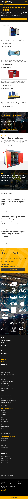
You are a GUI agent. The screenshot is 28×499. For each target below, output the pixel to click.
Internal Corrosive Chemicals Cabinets (8, 400)
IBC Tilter (3, 428)
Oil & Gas (3, 473)
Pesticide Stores (4, 383)
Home (2, 337)
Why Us (3, 342)
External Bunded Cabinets (6, 395)
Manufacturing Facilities (5, 456)
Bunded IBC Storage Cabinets (6, 398)
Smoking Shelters (4, 440)
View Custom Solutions (7, 64)
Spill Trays (3, 410)
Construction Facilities (5, 466)
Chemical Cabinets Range (6, 393)
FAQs (2, 350)
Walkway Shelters (4, 447)
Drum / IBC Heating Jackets (6, 431)
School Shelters (4, 442)
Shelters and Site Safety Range (8, 436)
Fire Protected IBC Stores (6, 376)
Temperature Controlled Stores (7, 381)
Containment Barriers (5, 426)
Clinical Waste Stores (5, 386)
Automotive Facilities (5, 469)
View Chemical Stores (7, 43)
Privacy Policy (3, 490)
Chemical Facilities (5, 464)
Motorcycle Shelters (5, 449)
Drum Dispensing (4, 421)
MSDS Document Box (5, 433)
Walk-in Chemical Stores (5, 372)
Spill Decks (3, 414)
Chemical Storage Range (6, 367)
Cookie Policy (3, 489)
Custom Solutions (6, 340)
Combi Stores (4, 379)
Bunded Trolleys (4, 419)
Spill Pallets (3, 412)
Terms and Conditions (4, 491)
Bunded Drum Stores (5, 369)
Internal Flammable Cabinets (6, 404)
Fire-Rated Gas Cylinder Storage (7, 402)
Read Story (5, 210)
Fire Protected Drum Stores (6, 377)
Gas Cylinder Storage (5, 385)
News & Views (4, 353)
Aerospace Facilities (5, 471)
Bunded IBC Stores (5, 370)
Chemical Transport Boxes (6, 430)
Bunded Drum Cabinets (5, 396)
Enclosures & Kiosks (5, 450)
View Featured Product (6, 145)
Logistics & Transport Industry (7, 475)
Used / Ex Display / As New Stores (7, 388)
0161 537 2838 (4, 4)
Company (3, 348)
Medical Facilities (4, 460)
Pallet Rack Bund (4, 417)
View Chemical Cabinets (7, 85)
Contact (3, 356)
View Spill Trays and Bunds (8, 106)
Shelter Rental (4, 443)
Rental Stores (4, 390)
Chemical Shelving (4, 423)
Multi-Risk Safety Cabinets (6, 405)
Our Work (3, 345)
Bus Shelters (3, 445)
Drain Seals (3, 424)
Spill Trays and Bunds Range (7, 408)
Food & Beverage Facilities (6, 458)
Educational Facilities (5, 462)
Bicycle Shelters (4, 438)
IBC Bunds (3, 415)
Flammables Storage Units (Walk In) (8, 374)
